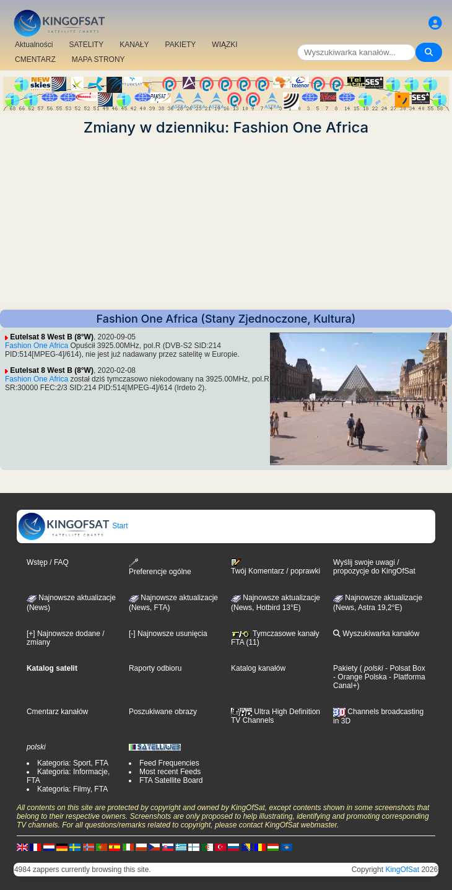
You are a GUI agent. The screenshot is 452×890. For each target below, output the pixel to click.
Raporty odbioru (155, 668)
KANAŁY (134, 44)
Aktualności (34, 44)
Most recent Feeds (170, 771)
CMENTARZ (35, 59)
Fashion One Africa (36, 345)
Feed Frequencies (169, 763)
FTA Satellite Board (171, 780)
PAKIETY (180, 44)
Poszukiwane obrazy (163, 711)
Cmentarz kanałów (57, 711)
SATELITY (86, 44)
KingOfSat (402, 869)
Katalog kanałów (258, 668)
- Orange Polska (360, 677)
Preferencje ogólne (160, 567)
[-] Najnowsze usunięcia (168, 633)
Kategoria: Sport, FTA (72, 763)
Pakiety (345, 668)
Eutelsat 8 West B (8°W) (51, 337)
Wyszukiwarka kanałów (376, 633)
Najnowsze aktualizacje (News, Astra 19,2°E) (377, 602)
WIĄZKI (224, 44)
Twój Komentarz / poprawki (275, 567)
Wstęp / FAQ (48, 562)
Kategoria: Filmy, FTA (72, 789)
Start (72, 525)
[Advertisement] (226, 223)
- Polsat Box (404, 668)
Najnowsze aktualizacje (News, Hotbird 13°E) (275, 602)
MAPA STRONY (98, 59)
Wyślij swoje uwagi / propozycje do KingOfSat (374, 566)
